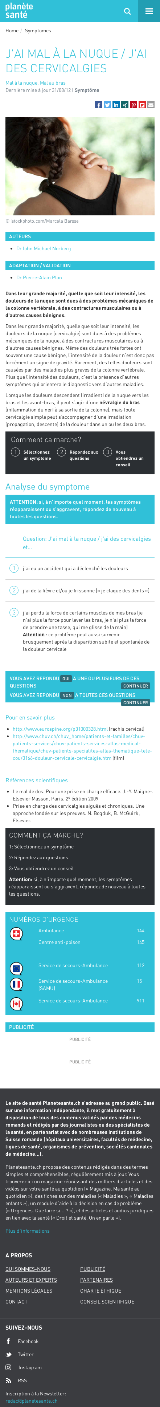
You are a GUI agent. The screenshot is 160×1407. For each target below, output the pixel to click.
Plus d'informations (27, 1231)
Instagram (23, 1367)
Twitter (19, 1354)
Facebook (22, 1341)
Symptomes (38, 30)
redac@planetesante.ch (31, 1401)
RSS (16, 1380)
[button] (98, 104)
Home (12, 30)
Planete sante (18, 11)
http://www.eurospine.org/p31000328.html (60, 729)
